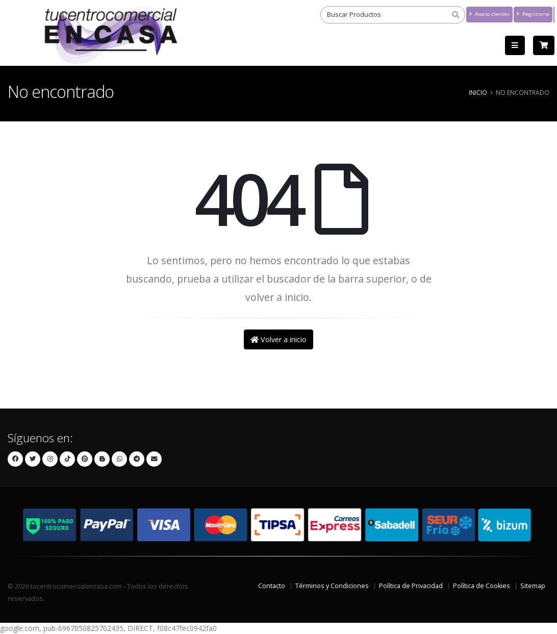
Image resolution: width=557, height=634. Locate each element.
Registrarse (533, 14)
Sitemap (532, 585)
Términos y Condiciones (332, 585)
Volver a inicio (278, 339)
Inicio (478, 92)
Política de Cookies (481, 585)
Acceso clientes (489, 14)
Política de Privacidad (411, 585)
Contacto (271, 585)
